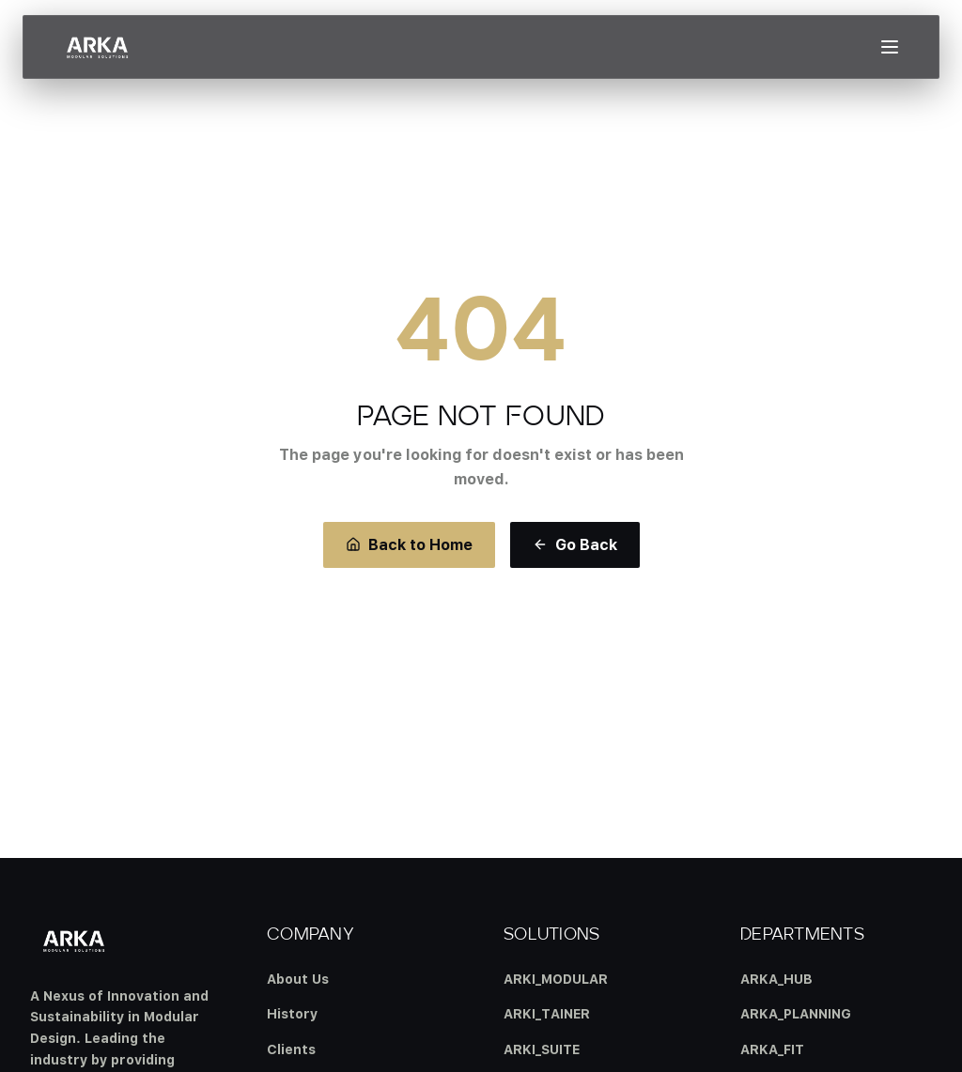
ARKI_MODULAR (556, 979)
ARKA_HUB (776, 979)
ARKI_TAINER (547, 1013)
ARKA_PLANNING (795, 1013)
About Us (298, 979)
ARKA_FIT (772, 1049)
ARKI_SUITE (542, 1049)
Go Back (575, 544)
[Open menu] (889, 47)
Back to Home (409, 544)
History (292, 1013)
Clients (291, 1049)
